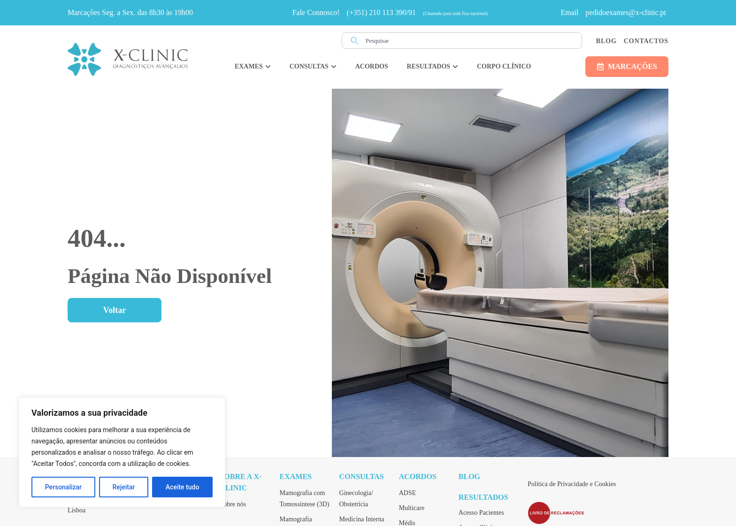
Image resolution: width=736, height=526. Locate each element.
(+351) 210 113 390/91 (381, 12)
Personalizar (63, 487)
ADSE (407, 492)
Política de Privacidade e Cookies (572, 484)
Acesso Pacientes (481, 512)
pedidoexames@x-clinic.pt (625, 12)
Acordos (418, 476)
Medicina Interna (361, 519)
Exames (296, 476)
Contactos (646, 41)
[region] (122, 452)
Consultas (361, 476)
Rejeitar (123, 487)
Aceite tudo (182, 487)
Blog (606, 41)
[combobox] (462, 40)
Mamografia (296, 519)
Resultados (483, 497)
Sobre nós (233, 504)
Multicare (411, 507)
